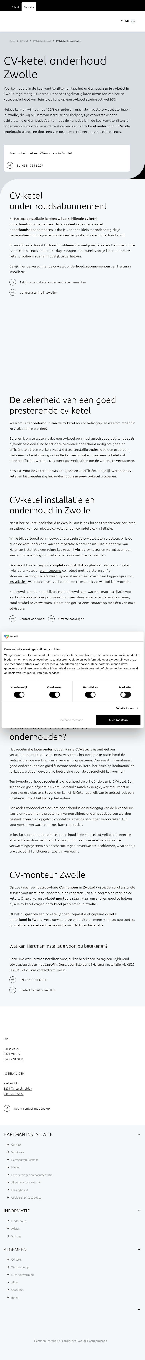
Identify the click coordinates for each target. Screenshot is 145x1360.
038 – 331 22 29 (14, 1093)
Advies (15, 1228)
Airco (14, 1282)
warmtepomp (50, 570)
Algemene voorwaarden (26, 1182)
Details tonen (124, 708)
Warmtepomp (20, 1267)
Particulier (29, 7)
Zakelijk (15, 6)
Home (12, 40)
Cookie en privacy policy (26, 1197)
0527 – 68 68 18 (14, 1059)
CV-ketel (24, 40)
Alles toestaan (118, 720)
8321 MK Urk (12, 1054)
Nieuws (16, 1167)
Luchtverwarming (22, 1275)
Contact (16, 1144)
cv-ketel (103, 245)
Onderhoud (18, 1221)
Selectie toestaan (71, 720)
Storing (16, 1236)
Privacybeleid (19, 1190)
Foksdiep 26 (11, 1049)
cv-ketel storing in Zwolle (44, 455)
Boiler (15, 1297)
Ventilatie (17, 1290)
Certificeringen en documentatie (31, 1175)
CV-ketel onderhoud (42, 40)
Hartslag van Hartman (25, 1160)
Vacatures (17, 1152)
